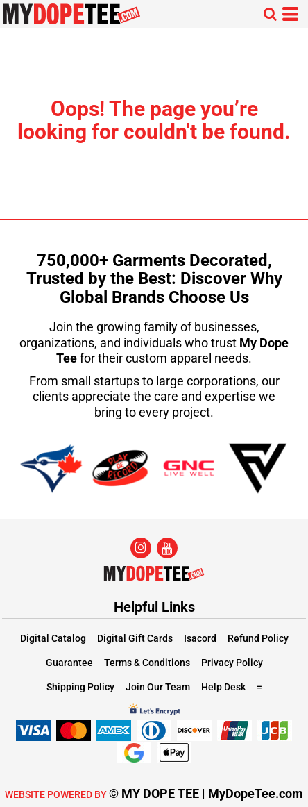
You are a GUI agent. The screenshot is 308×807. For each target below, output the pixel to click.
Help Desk (223, 686)
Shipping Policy (80, 686)
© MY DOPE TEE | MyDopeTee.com (206, 793)
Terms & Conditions (147, 662)
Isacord (200, 638)
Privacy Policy (232, 662)
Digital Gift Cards (135, 638)
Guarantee (69, 662)
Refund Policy (258, 638)
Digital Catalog (53, 638)
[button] (270, 14)
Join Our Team (158, 686)
